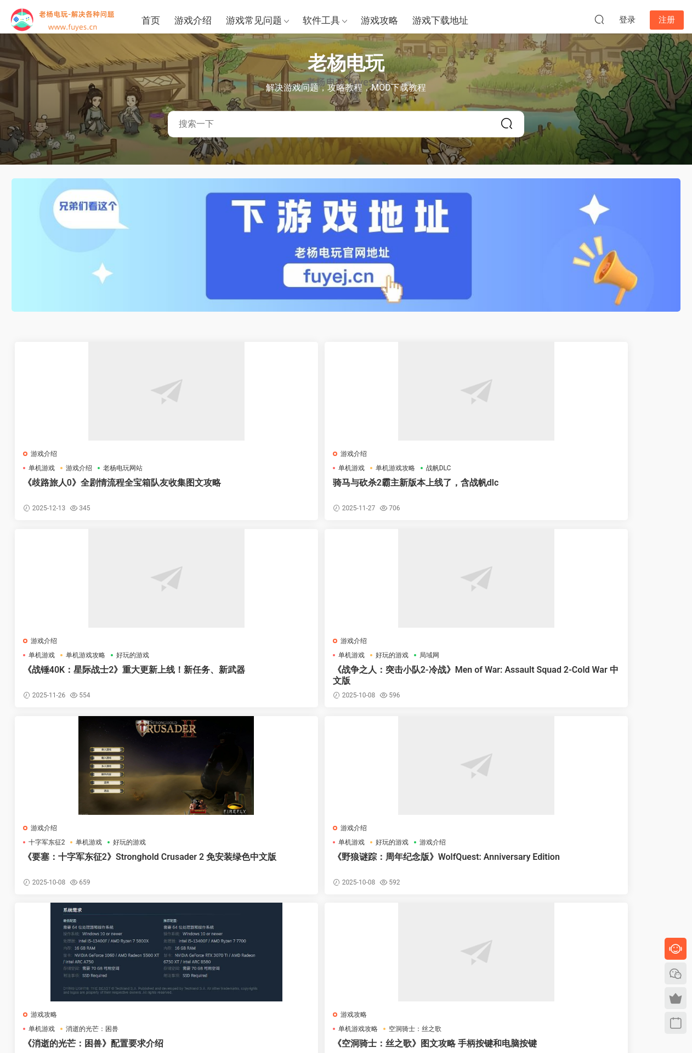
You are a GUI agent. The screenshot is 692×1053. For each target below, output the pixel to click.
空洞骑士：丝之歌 (609, 657)
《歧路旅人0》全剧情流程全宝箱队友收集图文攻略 (93, 488)
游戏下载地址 (440, 20)
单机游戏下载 (78, 999)
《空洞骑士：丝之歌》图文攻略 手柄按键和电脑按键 (594, 677)
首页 (150, 20)
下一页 (374, 928)
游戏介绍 (193, 20)
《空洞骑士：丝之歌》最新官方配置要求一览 (91, 866)
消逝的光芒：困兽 (428, 657)
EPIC (207, 832)
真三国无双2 (458, 847)
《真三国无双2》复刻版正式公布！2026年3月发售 (428, 866)
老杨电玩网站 (125, 468)
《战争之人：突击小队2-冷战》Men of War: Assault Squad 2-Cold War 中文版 (597, 488)
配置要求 (145, 847)
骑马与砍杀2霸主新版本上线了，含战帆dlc (260, 488)
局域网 (623, 468)
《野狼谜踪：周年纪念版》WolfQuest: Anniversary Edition (261, 677)
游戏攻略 (379, 20)
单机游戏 (44, 468)
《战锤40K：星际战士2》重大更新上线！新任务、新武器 (427, 488)
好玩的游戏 (469, 468)
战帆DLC (298, 468)
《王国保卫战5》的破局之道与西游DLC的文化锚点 (595, 866)
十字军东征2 (49, 657)
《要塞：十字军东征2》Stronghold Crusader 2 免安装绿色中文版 (93, 677)
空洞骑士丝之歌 (258, 847)
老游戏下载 (119, 999)
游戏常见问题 (254, 20)
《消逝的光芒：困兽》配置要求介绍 (425, 677)
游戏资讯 (415, 847)
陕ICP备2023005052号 (346, 1026)
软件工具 (321, 20)
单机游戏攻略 (255, 468)
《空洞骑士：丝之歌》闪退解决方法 (258, 866)
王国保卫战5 (588, 847)
